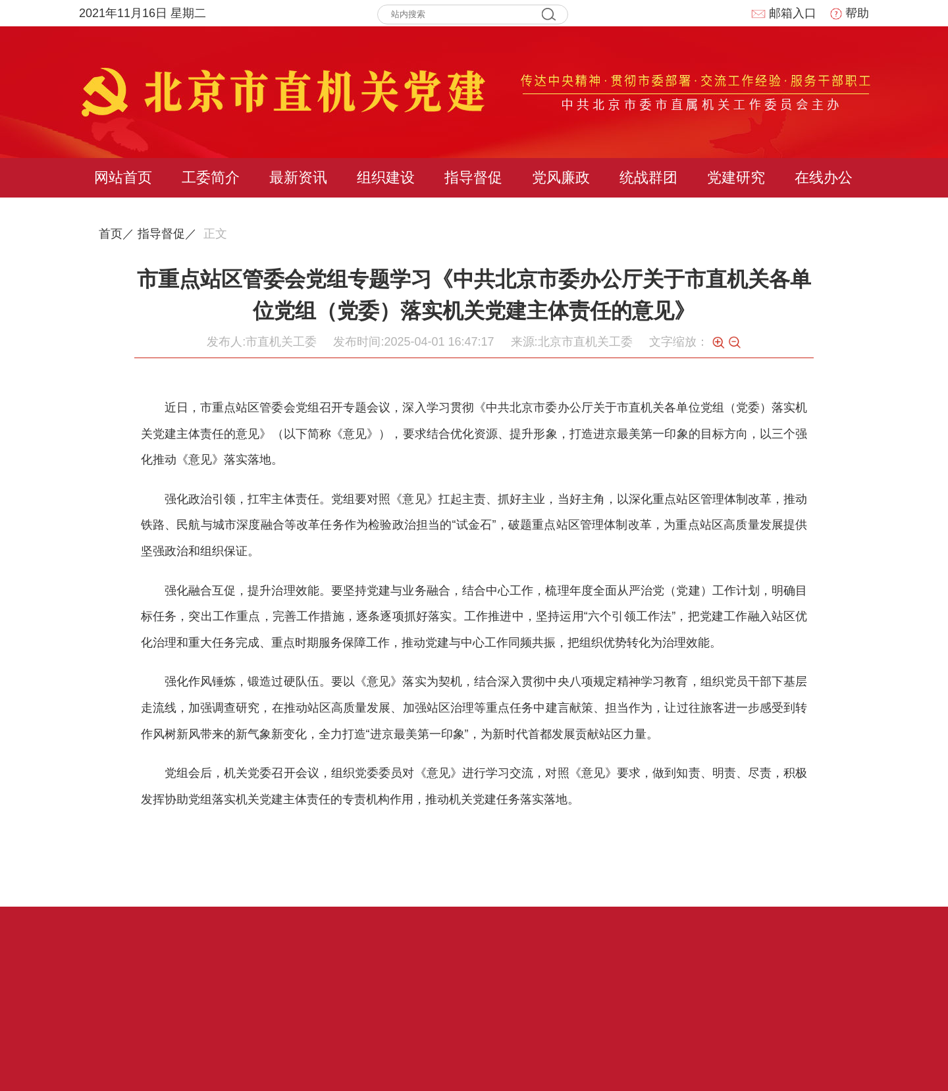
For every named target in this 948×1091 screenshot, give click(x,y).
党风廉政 (561, 177)
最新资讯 (298, 177)
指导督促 (473, 177)
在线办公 (824, 177)
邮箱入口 (783, 13)
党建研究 (736, 177)
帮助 (849, 13)
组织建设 (386, 177)
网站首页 (123, 177)
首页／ (116, 233)
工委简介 (211, 177)
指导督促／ (167, 233)
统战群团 (648, 177)
